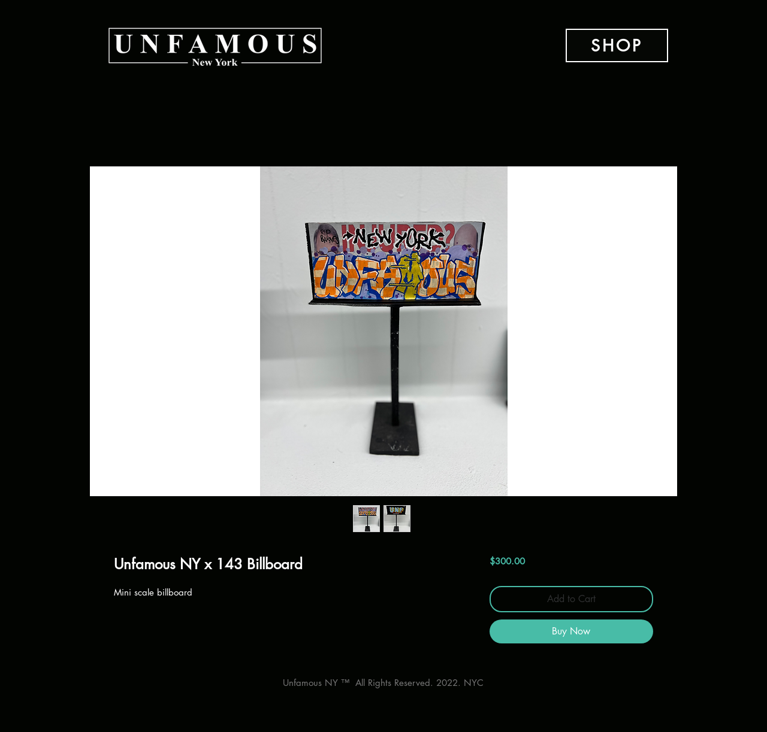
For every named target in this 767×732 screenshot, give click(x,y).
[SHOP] (617, 45)
